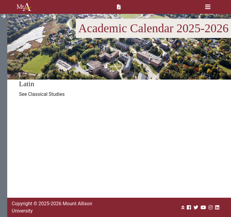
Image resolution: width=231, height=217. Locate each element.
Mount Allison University (24, 7)
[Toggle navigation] (207, 6)
